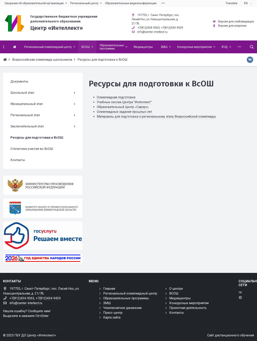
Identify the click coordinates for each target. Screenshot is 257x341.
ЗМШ (107, 303)
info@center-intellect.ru (152, 31)
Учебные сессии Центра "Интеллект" (124, 102)
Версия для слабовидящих (236, 21)
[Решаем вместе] (43, 235)
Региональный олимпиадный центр (130, 293)
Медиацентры (180, 298)
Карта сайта (111, 317)
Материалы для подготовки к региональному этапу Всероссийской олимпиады (156, 116)
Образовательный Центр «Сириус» (123, 107)
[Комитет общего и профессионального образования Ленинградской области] (43, 208)
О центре (176, 289)
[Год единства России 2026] (43, 258)
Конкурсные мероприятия (189, 303)
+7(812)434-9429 (172, 27)
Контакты (176, 313)
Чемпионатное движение (122, 308)
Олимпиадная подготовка (116, 97)
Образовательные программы (126, 298)
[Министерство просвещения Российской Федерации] (43, 185)
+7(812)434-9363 (148, 27)
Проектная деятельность (188, 308)
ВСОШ (173, 293)
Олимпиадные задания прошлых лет (124, 112)
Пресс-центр (112, 313)
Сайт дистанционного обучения (230, 335)
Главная (109, 289)
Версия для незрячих (232, 25)
